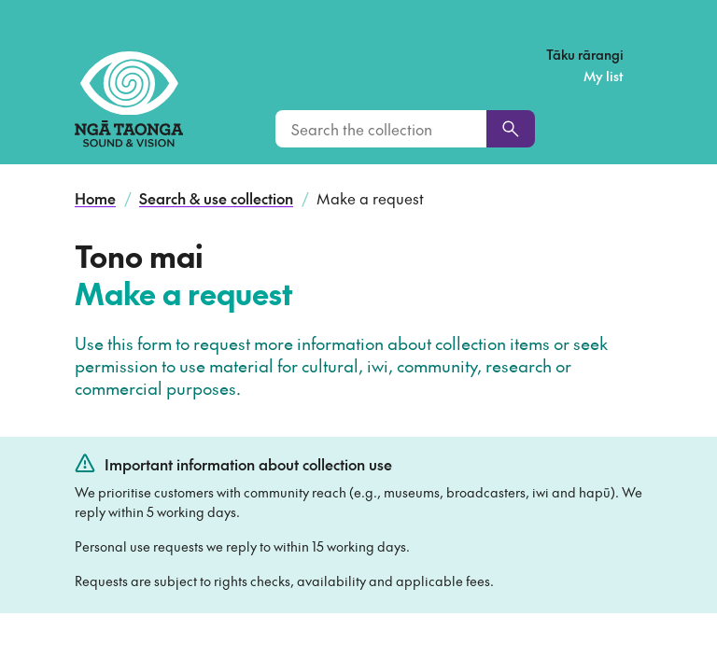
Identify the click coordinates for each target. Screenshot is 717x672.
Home (95, 198)
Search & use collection (216, 198)
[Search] (510, 128)
